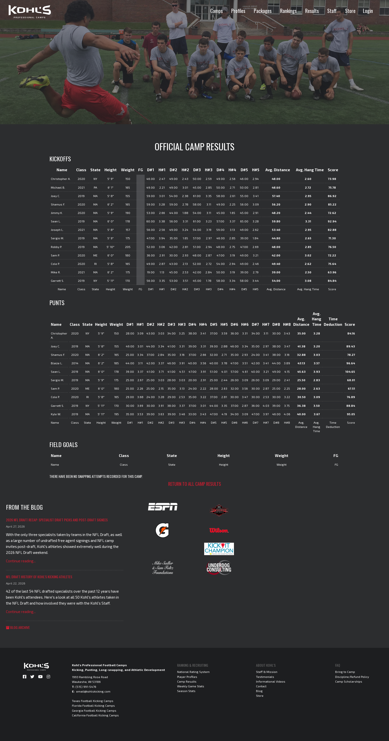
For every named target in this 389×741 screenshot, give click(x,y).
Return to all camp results (194, 484)
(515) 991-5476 (85, 686)
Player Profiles (187, 676)
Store (350, 10)
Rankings (288, 10)
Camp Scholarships (348, 681)
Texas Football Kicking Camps (92, 700)
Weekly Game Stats (190, 686)
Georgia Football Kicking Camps (94, 710)
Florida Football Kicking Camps (93, 705)
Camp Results (186, 681)
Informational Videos (270, 681)
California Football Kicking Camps (95, 715)
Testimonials (265, 676)
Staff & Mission (266, 671)
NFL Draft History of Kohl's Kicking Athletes (39, 576)
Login (368, 10)
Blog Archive (18, 627)
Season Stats (186, 691)
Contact (261, 686)
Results (312, 10)
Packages (263, 10)
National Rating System (193, 671)
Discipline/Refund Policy (352, 676)
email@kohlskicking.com (93, 691)
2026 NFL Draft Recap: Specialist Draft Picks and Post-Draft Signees (57, 519)
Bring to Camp (345, 671)
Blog (259, 691)
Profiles (238, 10)
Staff (332, 10)
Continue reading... (21, 561)
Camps (216, 10)
